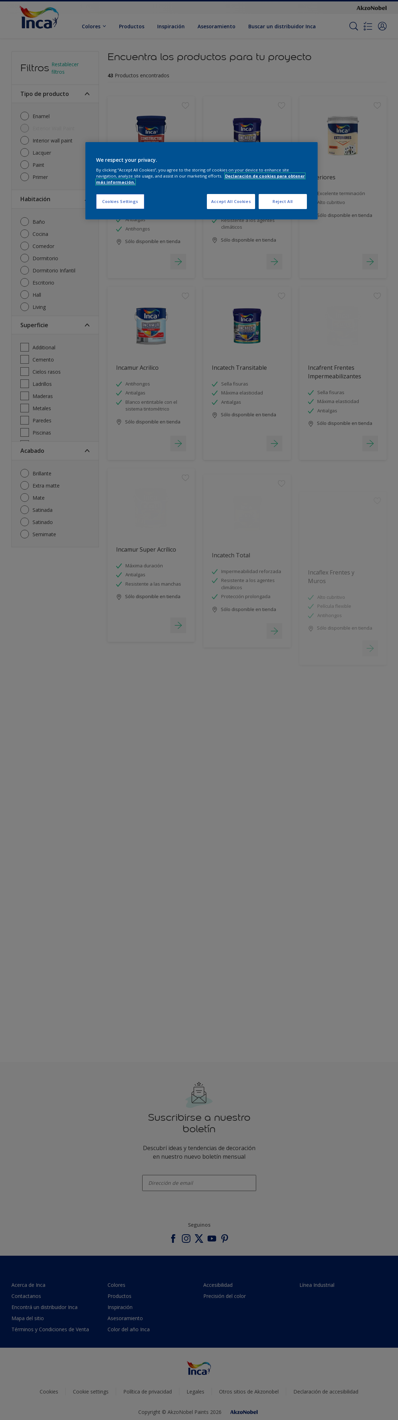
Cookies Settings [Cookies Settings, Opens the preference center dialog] (120, 201)
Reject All (283, 201)
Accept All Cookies (231, 201)
